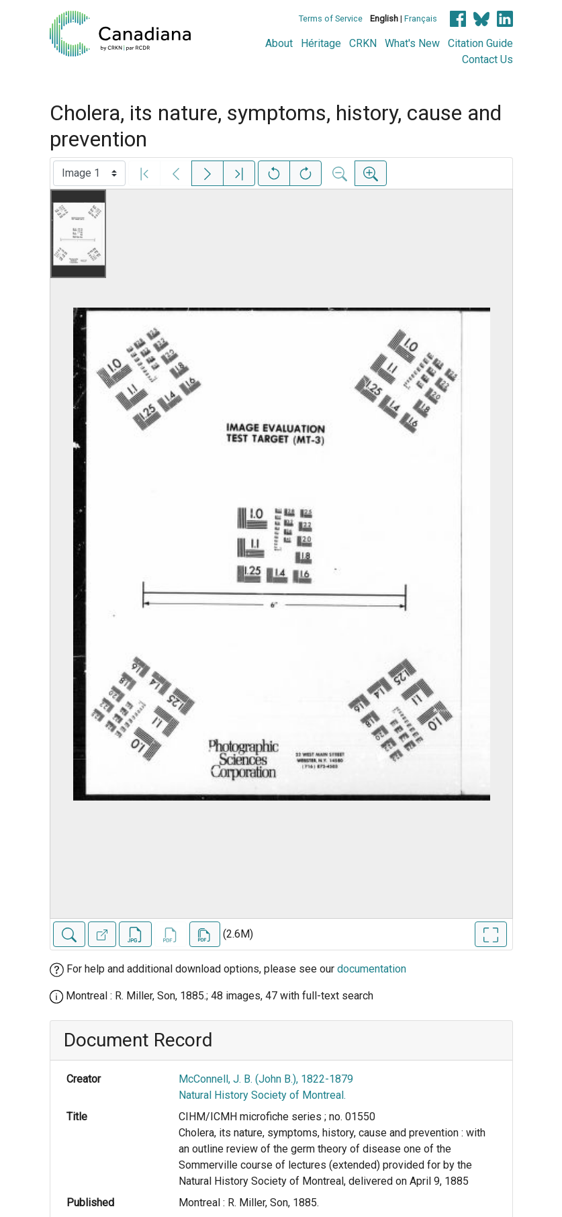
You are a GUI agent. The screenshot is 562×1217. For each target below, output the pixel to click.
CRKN (363, 43)
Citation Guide (480, 43)
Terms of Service (331, 18)
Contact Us (487, 59)
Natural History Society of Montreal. (262, 1095)
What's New (412, 43)
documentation (371, 968)
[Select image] (89, 173)
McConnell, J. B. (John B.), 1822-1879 (266, 1079)
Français (420, 18)
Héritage (321, 43)
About (279, 43)
